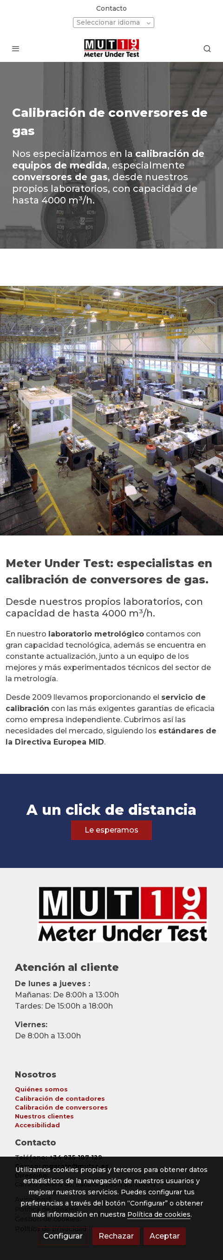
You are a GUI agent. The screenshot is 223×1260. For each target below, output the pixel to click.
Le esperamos (111, 830)
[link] (112, 48)
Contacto (111, 8)
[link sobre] (111, 920)
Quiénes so (34, 1089)
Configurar (63, 1236)
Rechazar (116, 1236)
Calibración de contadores (60, 1098)
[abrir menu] (15, 48)
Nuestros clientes (44, 1116)
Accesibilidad (37, 1125)
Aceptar (165, 1236)
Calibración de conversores (61, 1107)
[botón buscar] (207, 48)
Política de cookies (158, 1214)
